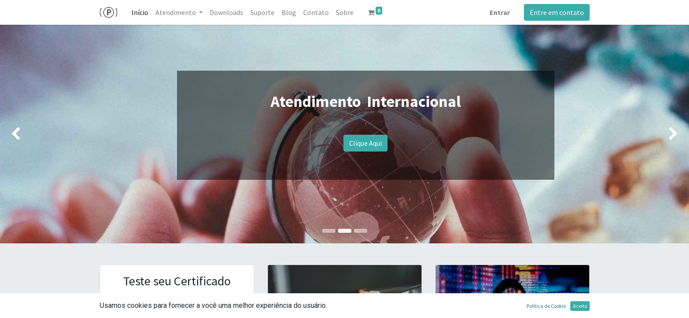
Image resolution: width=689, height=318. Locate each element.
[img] (27, 134)
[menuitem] (140, 12)
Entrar (499, 12)
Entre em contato (557, 12)
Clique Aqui (365, 143)
